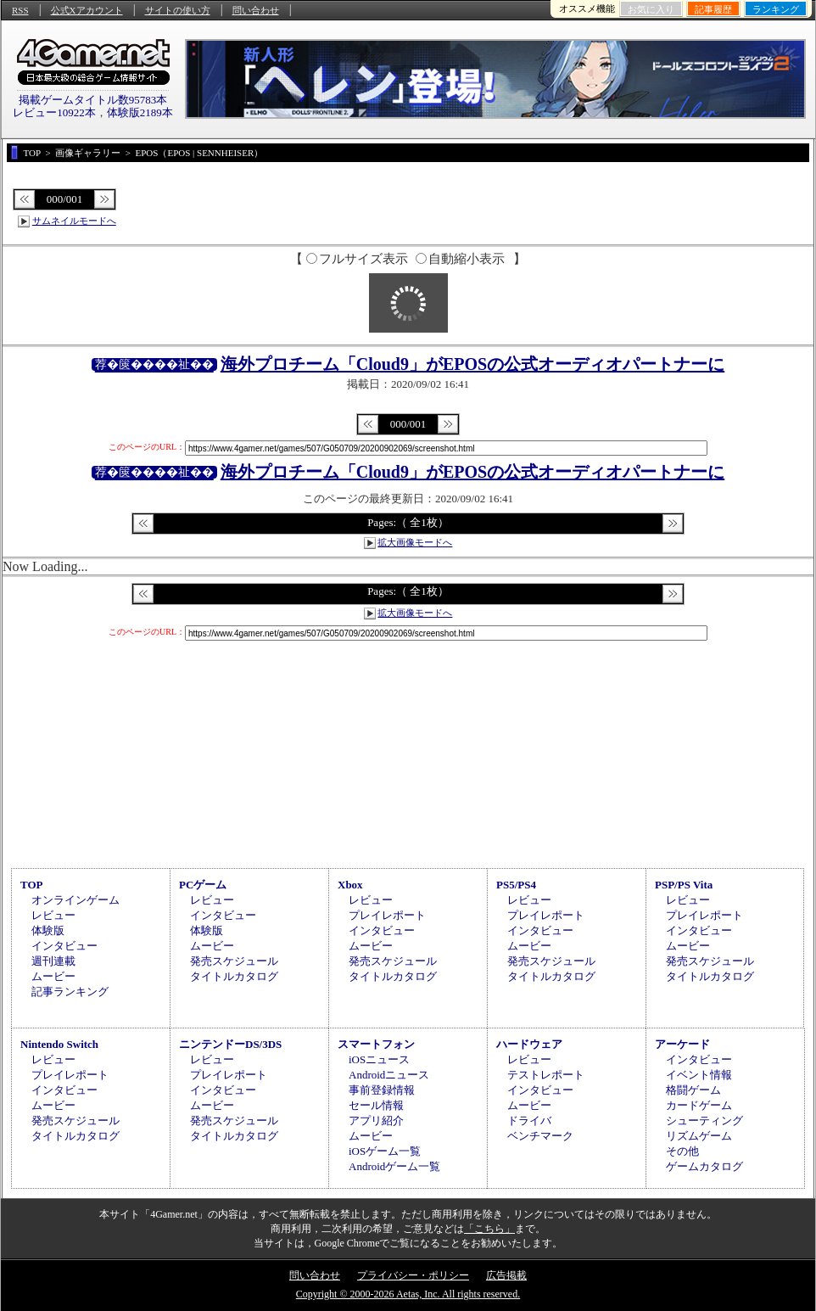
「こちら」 (489, 1229)
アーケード (682, 1044)
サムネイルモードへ (74, 221)
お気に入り (651, 9)
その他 (682, 1151)
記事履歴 (713, 9)
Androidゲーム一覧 (394, 1166)
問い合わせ (255, 10)
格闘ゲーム (693, 1090)
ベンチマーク (540, 1135)
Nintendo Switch (59, 1044)
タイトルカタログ (234, 976)
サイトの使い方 (177, 10)
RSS (20, 10)
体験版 (47, 930)
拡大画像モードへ (414, 542)
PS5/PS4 (516, 884)
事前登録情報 (382, 1090)
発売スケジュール (234, 961)
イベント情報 (699, 1074)
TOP (31, 884)
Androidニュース (389, 1074)
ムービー (53, 976)
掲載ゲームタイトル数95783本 (93, 99)
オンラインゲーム (75, 900)
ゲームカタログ (704, 1166)
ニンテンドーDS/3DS (230, 1044)
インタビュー (64, 945)
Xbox (350, 884)
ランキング (775, 9)
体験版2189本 (140, 112)
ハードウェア (529, 1044)
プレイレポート (387, 915)
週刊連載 (53, 961)
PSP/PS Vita (684, 884)
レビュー (53, 915)
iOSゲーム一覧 (385, 1151)
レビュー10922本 (54, 112)
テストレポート (545, 1074)
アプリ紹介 (376, 1120)
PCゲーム (202, 884)
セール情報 (376, 1105)
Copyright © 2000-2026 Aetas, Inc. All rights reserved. (408, 1294)
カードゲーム (699, 1105)
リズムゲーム (699, 1135)
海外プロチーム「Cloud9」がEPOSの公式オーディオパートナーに (472, 364)
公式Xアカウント (87, 10)
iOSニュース (379, 1059)
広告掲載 (506, 1275)
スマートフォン (376, 1044)
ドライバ (529, 1120)
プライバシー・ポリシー (413, 1275)
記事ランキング (70, 991)
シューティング (704, 1120)
